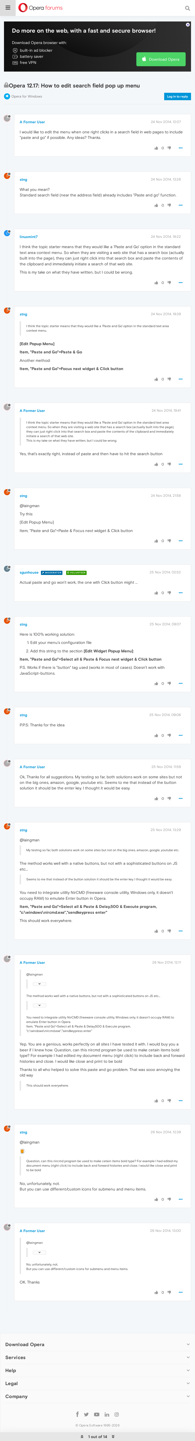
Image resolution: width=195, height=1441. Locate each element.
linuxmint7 (29, 237)
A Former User (32, 122)
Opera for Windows (26, 96)
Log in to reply (177, 96)
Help (10, 1370)
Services (15, 1357)
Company (16, 1396)
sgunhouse (29, 572)
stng (23, 179)
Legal (11, 1383)
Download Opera (164, 59)
